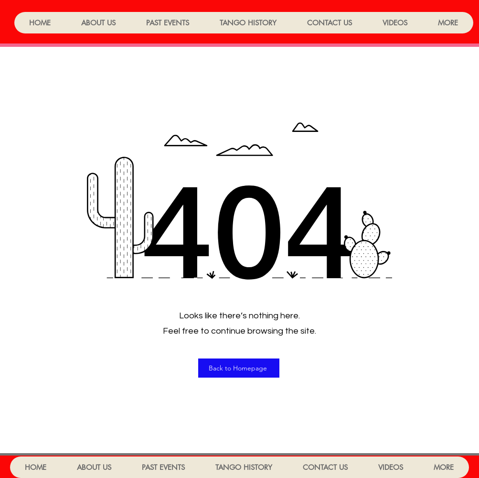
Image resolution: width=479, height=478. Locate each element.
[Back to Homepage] (238, 368)
